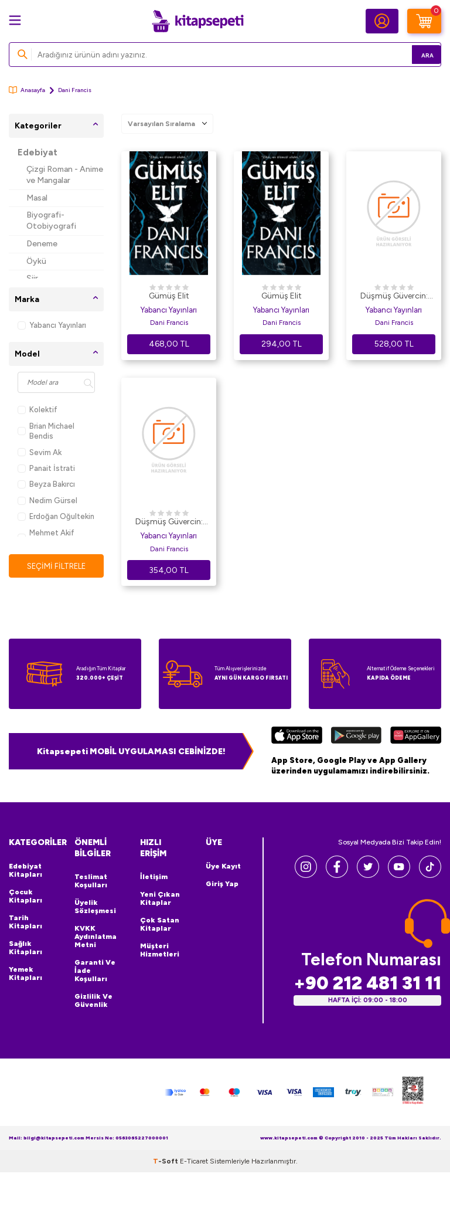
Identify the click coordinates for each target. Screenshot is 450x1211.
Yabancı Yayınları (52, 325)
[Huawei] (415, 737)
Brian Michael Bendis (46, 431)
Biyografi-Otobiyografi (51, 220)
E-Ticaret (194, 1160)
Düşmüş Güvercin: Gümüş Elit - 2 (394, 297)
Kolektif (37, 409)
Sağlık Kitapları (25, 947)
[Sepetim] (424, 21)
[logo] (197, 21)
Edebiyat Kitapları (25, 870)
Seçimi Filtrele (56, 566)
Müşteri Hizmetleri (159, 950)
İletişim (154, 877)
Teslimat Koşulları (90, 881)
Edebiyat (37, 152)
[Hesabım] (382, 21)
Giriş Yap (222, 884)
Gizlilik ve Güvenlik (93, 1000)
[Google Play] (356, 737)
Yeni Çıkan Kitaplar (160, 898)
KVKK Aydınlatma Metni (95, 936)
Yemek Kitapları (25, 973)
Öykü (36, 261)
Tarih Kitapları (25, 922)
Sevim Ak (40, 452)
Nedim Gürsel (47, 500)
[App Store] (296, 737)
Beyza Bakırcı (46, 484)
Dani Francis (169, 322)
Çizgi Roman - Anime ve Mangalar (64, 174)
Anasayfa (27, 90)
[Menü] (15, 20)
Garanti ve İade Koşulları (94, 970)
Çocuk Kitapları (25, 896)
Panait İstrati (46, 468)
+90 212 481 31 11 (367, 982)
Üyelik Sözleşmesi (95, 906)
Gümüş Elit (169, 296)
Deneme (41, 244)
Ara (415, 54)
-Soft (166, 1160)
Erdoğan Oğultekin (56, 516)
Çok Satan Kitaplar (159, 924)
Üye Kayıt (223, 866)
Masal (36, 198)
